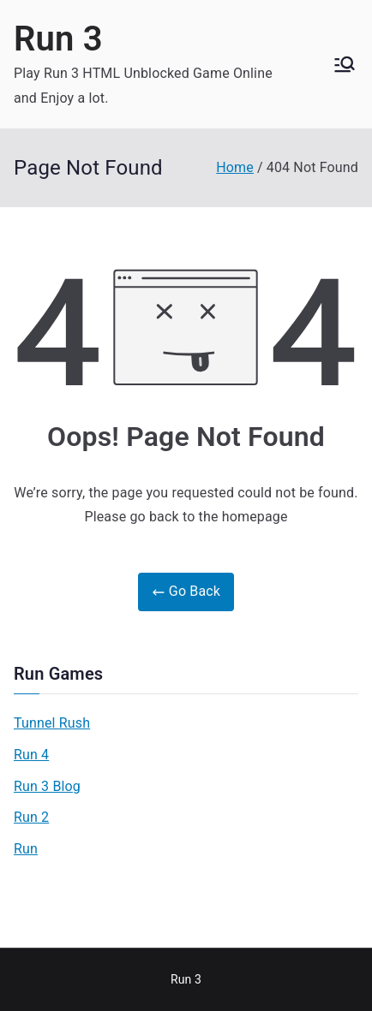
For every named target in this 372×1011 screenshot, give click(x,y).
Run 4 (31, 754)
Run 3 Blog (47, 786)
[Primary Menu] (344, 64)
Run (26, 849)
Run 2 (31, 817)
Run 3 (58, 39)
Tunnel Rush (52, 723)
